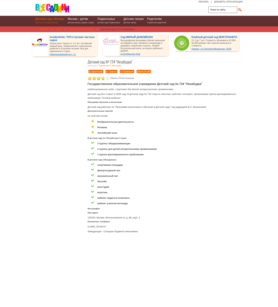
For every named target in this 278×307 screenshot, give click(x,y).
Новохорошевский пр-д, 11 (63, 54)
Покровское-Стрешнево (109, 65)
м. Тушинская (126, 71)
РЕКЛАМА (204, 2)
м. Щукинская (95, 71)
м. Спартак (111, 71)
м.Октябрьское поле (130, 54)
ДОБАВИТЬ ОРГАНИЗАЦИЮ (228, 2)
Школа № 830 (143, 71)
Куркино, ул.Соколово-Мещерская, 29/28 (211, 49)
